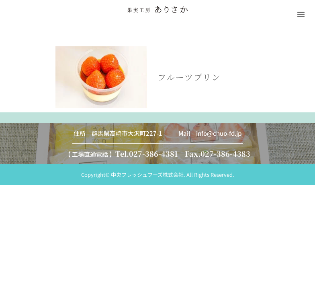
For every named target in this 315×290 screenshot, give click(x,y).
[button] (301, 14)
